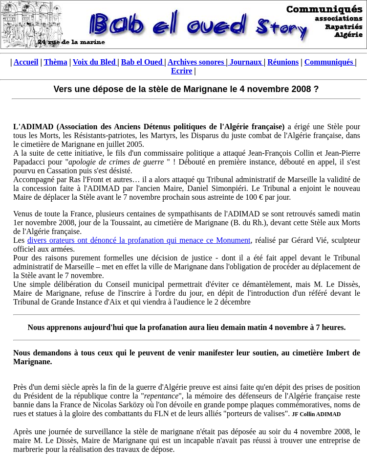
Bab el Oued (142, 62)
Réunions (283, 62)
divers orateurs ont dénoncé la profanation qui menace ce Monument (138, 240)
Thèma (55, 62)
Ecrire (181, 71)
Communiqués (329, 62)
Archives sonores (197, 62)
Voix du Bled (95, 62)
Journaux (246, 62)
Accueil (26, 62)
